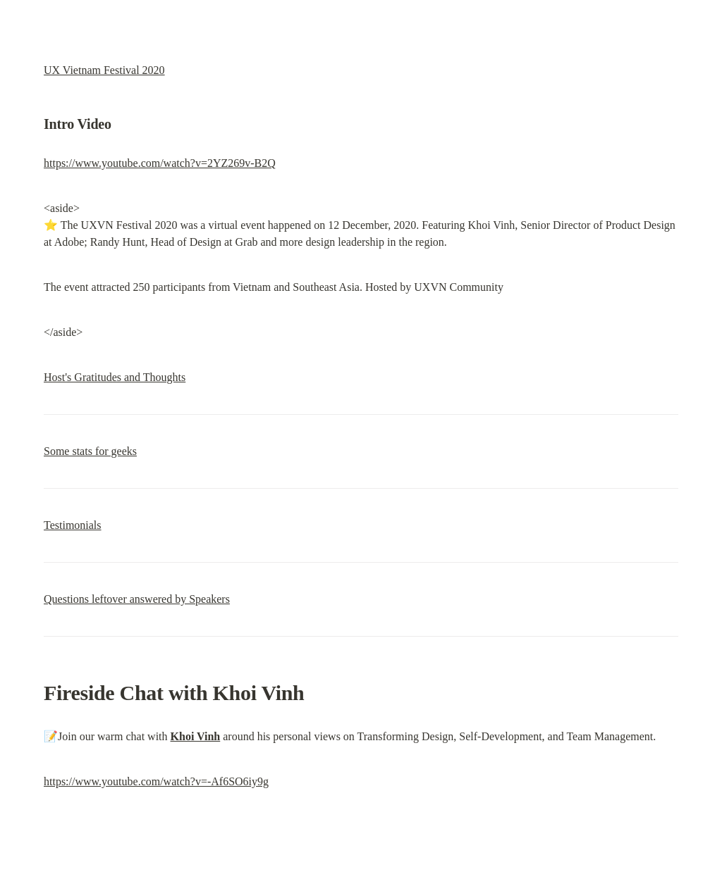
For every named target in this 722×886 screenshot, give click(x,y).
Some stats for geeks (90, 451)
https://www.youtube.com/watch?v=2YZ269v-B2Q (160, 163)
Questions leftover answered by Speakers (137, 599)
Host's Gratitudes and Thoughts (114, 377)
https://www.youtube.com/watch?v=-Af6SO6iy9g (156, 781)
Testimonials (73, 525)
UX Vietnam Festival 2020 (104, 70)
